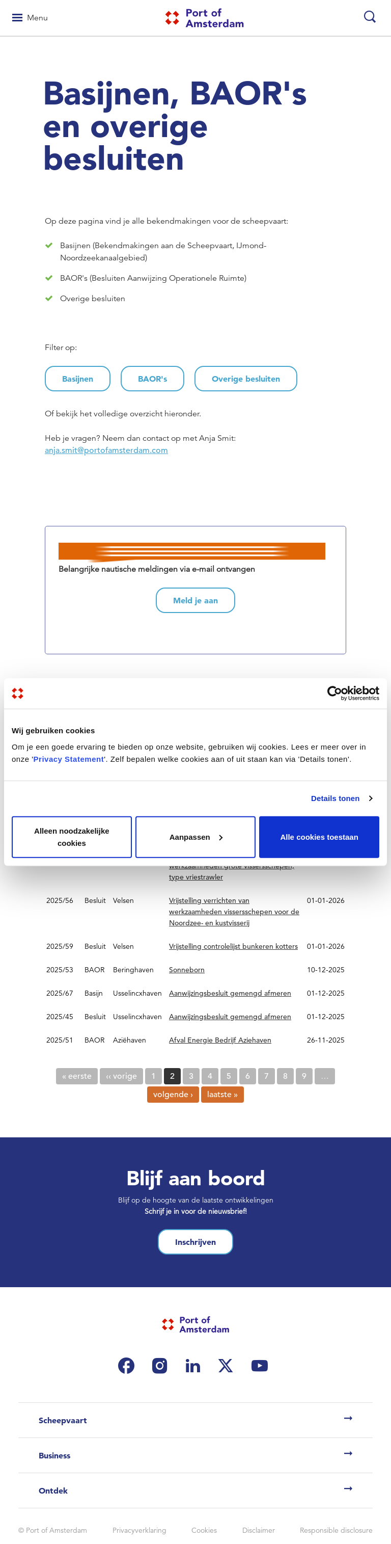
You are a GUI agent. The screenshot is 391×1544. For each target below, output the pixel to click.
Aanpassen (196, 836)
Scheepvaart (63, 1420)
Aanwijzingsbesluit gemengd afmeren (230, 993)
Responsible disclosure (336, 1530)
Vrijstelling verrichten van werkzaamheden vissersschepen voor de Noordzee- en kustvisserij (234, 911)
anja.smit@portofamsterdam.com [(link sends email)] (107, 450)
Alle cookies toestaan (319, 836)
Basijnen (77, 379)
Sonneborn (187, 969)
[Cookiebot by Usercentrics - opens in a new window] (334, 693)
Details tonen (335, 798)
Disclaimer (258, 1530)
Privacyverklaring (139, 1530)
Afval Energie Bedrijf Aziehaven (220, 1040)
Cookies (204, 1530)
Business (54, 1455)
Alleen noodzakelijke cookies (71, 836)
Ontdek (53, 1490)
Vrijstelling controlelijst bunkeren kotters (233, 946)
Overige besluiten (246, 379)
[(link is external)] (128, 1365)
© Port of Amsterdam (52, 1530)
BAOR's (152, 379)
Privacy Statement (69, 758)
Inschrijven (195, 1242)
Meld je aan (195, 600)
